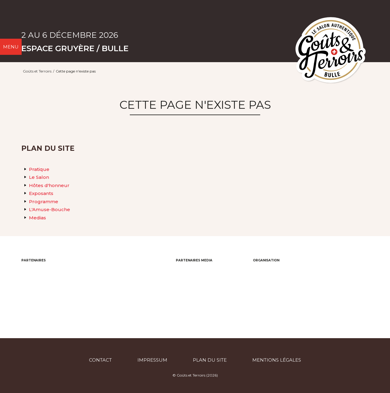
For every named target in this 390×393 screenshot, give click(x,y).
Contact (100, 360)
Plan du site (210, 360)
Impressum (152, 360)
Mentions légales (276, 360)
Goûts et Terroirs (37, 71)
